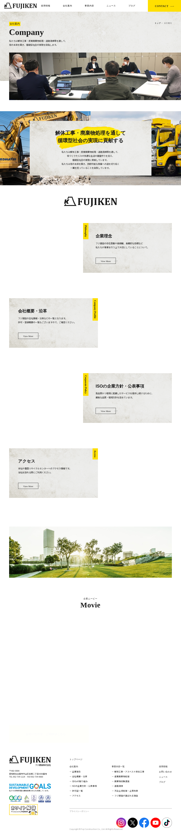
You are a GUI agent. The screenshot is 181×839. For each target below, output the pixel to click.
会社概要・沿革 (79, 776)
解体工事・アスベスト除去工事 (129, 771)
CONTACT (161, 6)
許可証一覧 (77, 790)
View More (106, 261)
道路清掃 (118, 785)
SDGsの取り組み (80, 781)
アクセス (76, 795)
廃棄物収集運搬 (121, 781)
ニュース (111, 5)
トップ (158, 23)
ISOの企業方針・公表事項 (84, 785)
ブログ (131, 5)
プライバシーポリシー (79, 811)
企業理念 (76, 771)
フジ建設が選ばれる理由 (126, 795)
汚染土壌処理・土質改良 (126, 790)
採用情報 (45, 5)
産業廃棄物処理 (121, 776)
